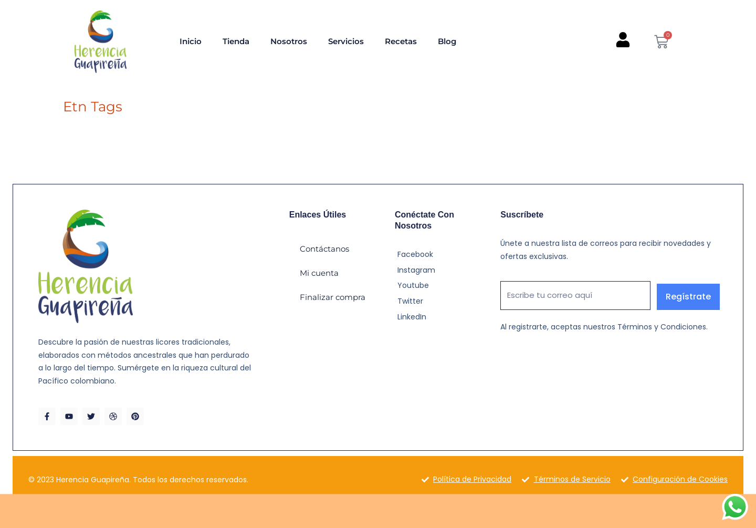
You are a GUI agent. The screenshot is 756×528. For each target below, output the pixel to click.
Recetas (401, 41)
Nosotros (288, 41)
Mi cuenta (319, 273)
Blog (447, 41)
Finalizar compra (332, 297)
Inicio (191, 41)
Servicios (346, 41)
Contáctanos (324, 249)
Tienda (236, 41)
